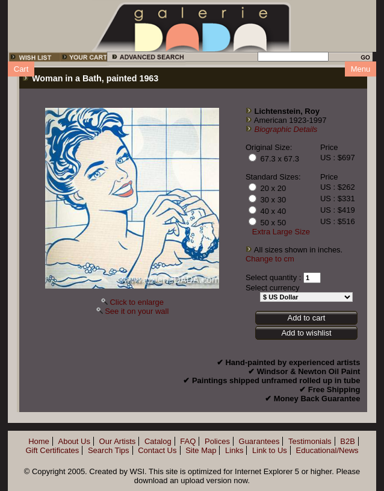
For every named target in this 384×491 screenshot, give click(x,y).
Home (38, 441)
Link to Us (269, 450)
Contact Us (157, 450)
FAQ (188, 441)
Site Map (200, 450)
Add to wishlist (306, 332)
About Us (74, 441)
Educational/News (327, 450)
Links (234, 450)
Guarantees (259, 441)
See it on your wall (137, 311)
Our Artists (117, 441)
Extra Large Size (281, 231)
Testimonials (310, 441)
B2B (347, 441)
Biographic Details (286, 129)
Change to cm (270, 258)
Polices (217, 441)
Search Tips (108, 450)
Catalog (158, 441)
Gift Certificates (52, 450)
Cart (21, 68)
